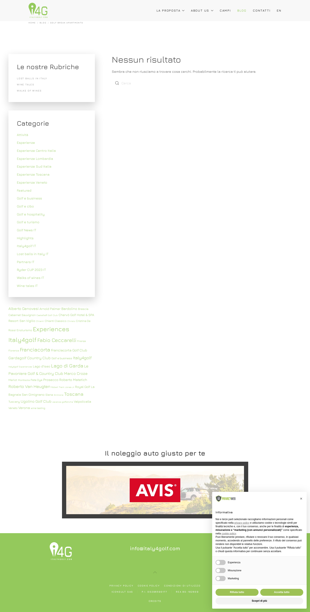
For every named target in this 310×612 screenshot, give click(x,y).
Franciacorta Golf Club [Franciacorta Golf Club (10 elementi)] (69, 350)
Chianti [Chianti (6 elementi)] (40, 321)
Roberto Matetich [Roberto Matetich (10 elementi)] (73, 380)
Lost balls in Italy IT (33, 254)
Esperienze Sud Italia (34, 166)
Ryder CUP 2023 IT (31, 270)
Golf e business (29, 198)
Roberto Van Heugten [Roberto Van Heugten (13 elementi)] (29, 386)
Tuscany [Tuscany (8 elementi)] (14, 401)
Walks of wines (29, 90)
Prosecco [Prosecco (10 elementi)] (50, 380)
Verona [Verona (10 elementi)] (24, 408)
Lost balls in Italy (32, 78)
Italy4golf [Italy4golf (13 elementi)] (82, 357)
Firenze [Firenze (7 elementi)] (81, 341)
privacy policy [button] (241, 522)
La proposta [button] (170, 10)
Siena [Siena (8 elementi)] (49, 394)
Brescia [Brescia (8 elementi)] (83, 309)
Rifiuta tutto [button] (237, 592)
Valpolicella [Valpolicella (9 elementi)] (82, 401)
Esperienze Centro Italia (36, 150)
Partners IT (25, 262)
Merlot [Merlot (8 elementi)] (12, 380)
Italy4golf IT (26, 246)
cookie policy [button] (229, 533)
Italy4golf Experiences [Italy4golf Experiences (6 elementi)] (20, 366)
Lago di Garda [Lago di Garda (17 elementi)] (67, 366)
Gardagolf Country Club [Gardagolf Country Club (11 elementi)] (29, 358)
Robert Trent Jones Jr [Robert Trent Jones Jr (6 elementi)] (62, 387)
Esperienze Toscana (33, 174)
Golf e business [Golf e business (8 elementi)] (61, 358)
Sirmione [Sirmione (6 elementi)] (58, 395)
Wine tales (25, 84)
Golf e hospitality (31, 214)
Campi (225, 10)
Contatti (261, 10)
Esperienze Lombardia (35, 158)
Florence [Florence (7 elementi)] (13, 350)
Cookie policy (149, 585)
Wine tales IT (27, 286)
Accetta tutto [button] (281, 592)
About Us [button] (202, 10)
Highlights (25, 238)
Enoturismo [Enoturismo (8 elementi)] (24, 330)
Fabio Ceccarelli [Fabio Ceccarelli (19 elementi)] (56, 340)
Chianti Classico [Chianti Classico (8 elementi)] (55, 321)
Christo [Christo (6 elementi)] (71, 321)
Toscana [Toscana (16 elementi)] (73, 394)
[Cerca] (137, 83)
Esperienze (26, 142)
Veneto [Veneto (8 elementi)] (13, 408)
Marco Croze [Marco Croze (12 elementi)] (76, 373)
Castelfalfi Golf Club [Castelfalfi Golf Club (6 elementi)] (47, 315)
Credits (155, 601)
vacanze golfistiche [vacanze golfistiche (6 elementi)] (62, 402)
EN (279, 10)
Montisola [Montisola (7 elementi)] (24, 380)
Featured (24, 190)
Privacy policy (121, 585)
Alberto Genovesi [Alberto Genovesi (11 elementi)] (23, 308)
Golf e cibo (25, 206)
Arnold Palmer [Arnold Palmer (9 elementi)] (50, 309)
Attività (22, 135)
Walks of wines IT (30, 278)
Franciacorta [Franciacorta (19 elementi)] (35, 349)
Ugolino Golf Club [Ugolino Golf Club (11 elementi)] (36, 401)
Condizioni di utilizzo (182, 585)
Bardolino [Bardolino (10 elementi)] (69, 309)
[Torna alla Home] (37, 10)
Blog (242, 10)
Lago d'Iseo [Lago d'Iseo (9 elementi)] (41, 366)
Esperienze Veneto (32, 182)
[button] (155, 572)
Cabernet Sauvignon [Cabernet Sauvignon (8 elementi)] (22, 315)
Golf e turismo (28, 222)
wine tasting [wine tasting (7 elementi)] (38, 408)
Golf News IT (26, 230)
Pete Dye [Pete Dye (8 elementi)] (36, 380)
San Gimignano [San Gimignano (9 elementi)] (33, 394)
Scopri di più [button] (259, 600)
